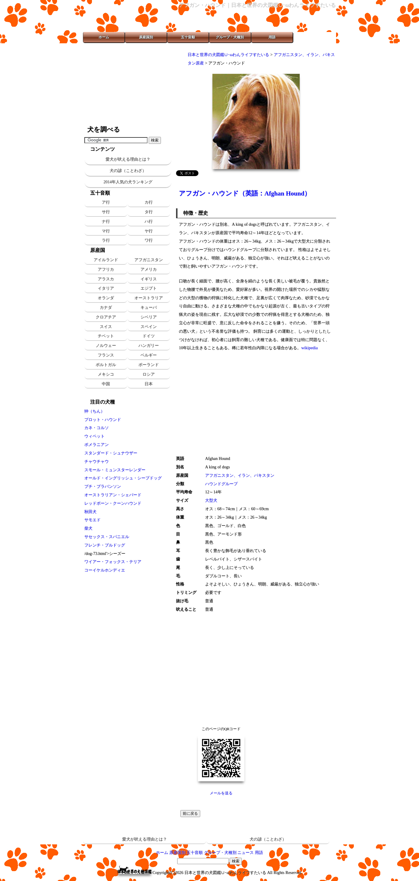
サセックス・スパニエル (106, 536)
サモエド (92, 520)
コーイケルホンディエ (104, 570)
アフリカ (106, 269)
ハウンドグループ (221, 483)
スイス (106, 326)
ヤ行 (149, 231)
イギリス (149, 279)
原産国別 (146, 37)
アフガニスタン (148, 259)
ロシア (149, 374)
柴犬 (88, 528)
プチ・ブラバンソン (102, 486)
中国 (106, 384)
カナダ (106, 307)
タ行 (149, 211)
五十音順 (188, 37)
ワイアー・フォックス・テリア (112, 561)
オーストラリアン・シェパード (112, 495)
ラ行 (106, 240)
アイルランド (106, 259)
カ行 (149, 202)
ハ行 (149, 221)
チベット (106, 336)
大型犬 (211, 500)
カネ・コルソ (96, 427)
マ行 (106, 231)
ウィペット (94, 436)
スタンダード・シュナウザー (110, 453)
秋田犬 (90, 511)
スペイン (149, 326)
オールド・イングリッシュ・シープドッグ (123, 478)
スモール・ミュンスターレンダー (114, 470)
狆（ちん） (94, 411)
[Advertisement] (128, 84)
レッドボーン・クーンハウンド (112, 503)
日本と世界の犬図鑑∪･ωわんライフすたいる (228, 54)
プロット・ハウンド (102, 419)
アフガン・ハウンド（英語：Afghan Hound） (245, 193)
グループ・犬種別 (230, 37)
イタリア (106, 288)
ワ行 (149, 240)
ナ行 (106, 221)
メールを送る (221, 793)
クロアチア (106, 317)
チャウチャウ (96, 461)
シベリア (149, 317)
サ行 (106, 211)
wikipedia (309, 347)
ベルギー (149, 355)
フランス (106, 355)
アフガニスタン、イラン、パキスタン (239, 475)
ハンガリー (149, 345)
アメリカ (149, 269)
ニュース (245, 852)
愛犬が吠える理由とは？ (128, 159)
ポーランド (149, 364)
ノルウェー (106, 345)
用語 (272, 37)
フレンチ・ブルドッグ (104, 545)
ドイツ (149, 336)
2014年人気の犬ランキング (128, 182)
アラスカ (106, 279)
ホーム (104, 37)
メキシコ (106, 374)
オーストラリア (148, 298)
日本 (149, 384)
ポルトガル (106, 364)
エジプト (149, 288)
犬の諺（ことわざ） (128, 171)
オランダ (106, 298)
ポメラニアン (96, 444)
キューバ (149, 307)
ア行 (106, 202)
